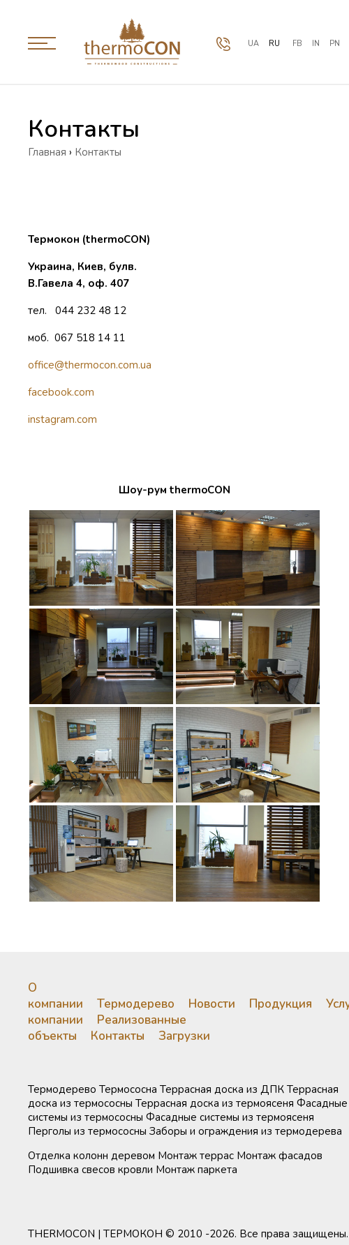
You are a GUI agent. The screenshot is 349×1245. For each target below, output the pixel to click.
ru (274, 43)
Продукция (280, 1004)
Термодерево (135, 1004)
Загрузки (184, 1036)
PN (334, 43)
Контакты (117, 1036)
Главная (47, 152)
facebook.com (61, 392)
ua (253, 43)
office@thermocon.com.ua (89, 365)
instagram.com (62, 419)
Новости (211, 1004)
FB (297, 43)
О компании (55, 996)
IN (316, 43)
